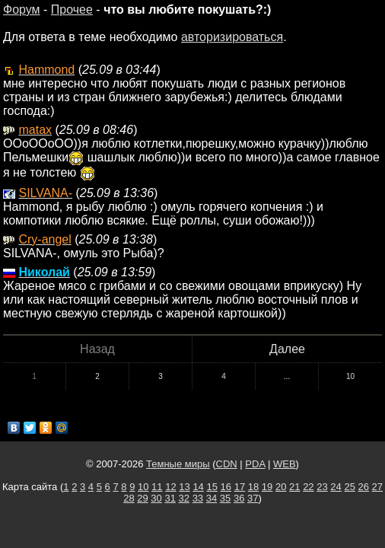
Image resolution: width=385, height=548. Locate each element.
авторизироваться (232, 36)
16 (226, 486)
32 (184, 498)
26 (363, 486)
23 (322, 486)
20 (280, 486)
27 (377, 486)
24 (335, 486)
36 (239, 498)
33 (197, 498)
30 (156, 498)
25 (349, 486)
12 (170, 486)
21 (294, 486)
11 (156, 486)
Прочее (72, 9)
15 (211, 486)
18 (253, 486)
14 (197, 486)
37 (252, 498)
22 (308, 486)
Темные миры (178, 464)
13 (184, 486)
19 (267, 486)
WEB (284, 464)
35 (225, 498)
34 (211, 498)
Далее (287, 348)
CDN (226, 464)
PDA (255, 464)
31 (169, 498)
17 (239, 486)
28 (128, 498)
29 (142, 498)
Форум (21, 9)
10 (350, 376)
